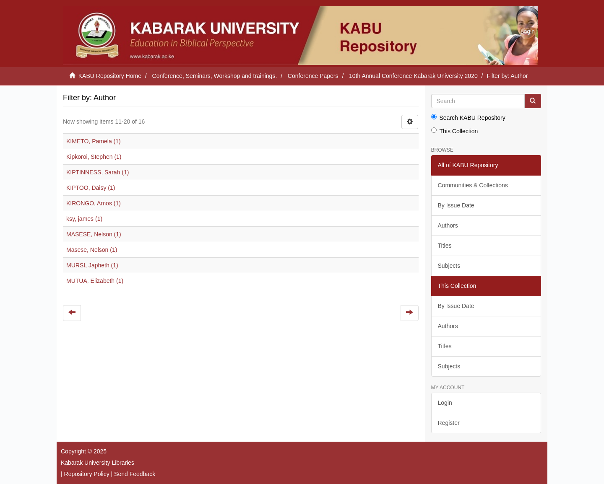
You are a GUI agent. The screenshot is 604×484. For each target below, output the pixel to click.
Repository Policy (86, 474)
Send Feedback (134, 474)
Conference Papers (313, 75)
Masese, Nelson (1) (91, 249)
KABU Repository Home (109, 75)
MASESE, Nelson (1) (93, 234)
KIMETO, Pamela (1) (93, 141)
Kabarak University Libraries (97, 462)
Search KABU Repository (468, 117)
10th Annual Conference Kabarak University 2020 (413, 75)
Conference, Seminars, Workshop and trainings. (214, 75)
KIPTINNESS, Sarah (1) (97, 172)
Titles (445, 245)
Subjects (449, 265)
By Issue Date (456, 205)
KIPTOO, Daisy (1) (90, 187)
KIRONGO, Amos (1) (93, 203)
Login (445, 402)
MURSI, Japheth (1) (92, 265)
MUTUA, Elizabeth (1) (94, 280)
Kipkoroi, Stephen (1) (94, 156)
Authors (448, 225)
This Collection (454, 131)
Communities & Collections (473, 185)
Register (449, 422)
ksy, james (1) (84, 218)
